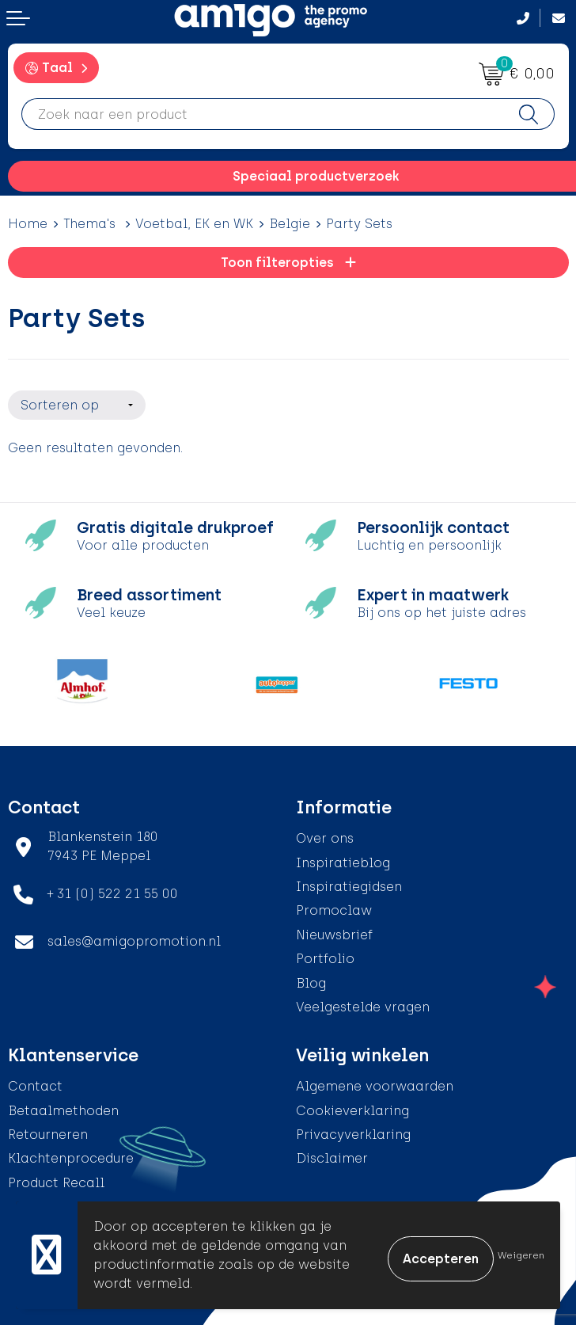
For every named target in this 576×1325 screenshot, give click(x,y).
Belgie (289, 223)
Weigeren (521, 1255)
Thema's (91, 223)
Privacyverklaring (353, 1129)
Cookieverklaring (352, 1105)
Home (27, 223)
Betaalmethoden (63, 1105)
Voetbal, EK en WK (194, 223)
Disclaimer (332, 1153)
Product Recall (56, 1177)
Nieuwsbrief (334, 929)
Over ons (325, 832)
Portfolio (325, 953)
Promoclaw (334, 905)
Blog (311, 977)
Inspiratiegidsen (349, 881)
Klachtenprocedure (71, 1153)
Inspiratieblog (343, 857)
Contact (35, 1081)
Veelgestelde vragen (363, 1001)
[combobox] (262, 114)
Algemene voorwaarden (374, 1081)
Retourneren (48, 1129)
